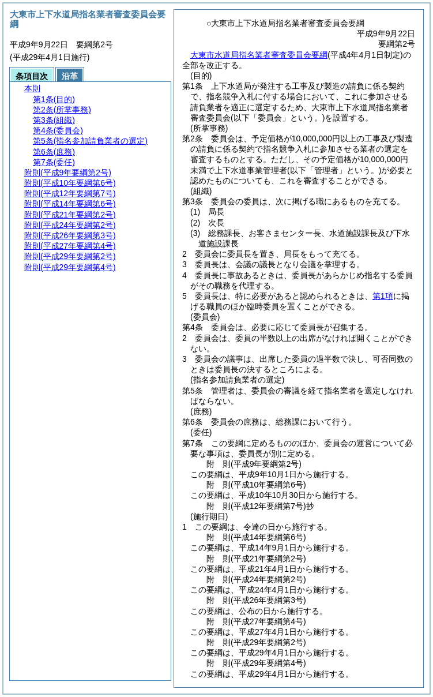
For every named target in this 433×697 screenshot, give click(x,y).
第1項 (382, 296)
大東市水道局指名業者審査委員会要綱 (258, 54)
